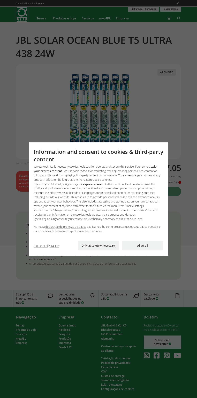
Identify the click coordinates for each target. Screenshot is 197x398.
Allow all (142, 245)
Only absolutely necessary (98, 245)
